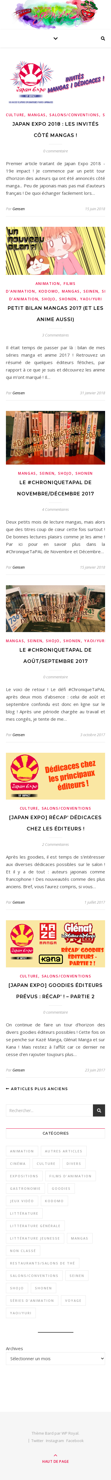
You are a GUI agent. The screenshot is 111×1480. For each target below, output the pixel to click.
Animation (48, 283)
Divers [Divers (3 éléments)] (74, 1163)
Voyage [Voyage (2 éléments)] (73, 1300)
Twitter (37, 1440)
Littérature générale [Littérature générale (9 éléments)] (35, 1226)
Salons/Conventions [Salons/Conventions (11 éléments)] (34, 1275)
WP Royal (70, 1433)
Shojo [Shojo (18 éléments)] (17, 1288)
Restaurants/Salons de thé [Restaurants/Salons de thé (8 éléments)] (42, 1263)
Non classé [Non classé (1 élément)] (23, 1250)
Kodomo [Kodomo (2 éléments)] (54, 1201)
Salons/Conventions (74, 114)
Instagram (55, 1440)
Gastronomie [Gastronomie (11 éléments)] (25, 1188)
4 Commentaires (55, 509)
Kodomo (48, 291)
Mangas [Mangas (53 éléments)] (80, 1238)
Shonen (68, 299)
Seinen (90, 291)
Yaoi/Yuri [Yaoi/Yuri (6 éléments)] (21, 1313)
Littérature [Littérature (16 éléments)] (24, 1213)
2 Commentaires (55, 844)
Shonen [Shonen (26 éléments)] (43, 1288)
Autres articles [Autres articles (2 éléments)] (64, 1151)
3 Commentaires (55, 335)
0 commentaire (55, 151)
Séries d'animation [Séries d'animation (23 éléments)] (32, 1300)
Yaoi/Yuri (91, 299)
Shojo (49, 299)
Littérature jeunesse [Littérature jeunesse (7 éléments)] (35, 1238)
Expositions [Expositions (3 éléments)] (24, 1176)
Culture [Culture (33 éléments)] (46, 1163)
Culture (15, 114)
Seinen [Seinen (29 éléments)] (77, 1275)
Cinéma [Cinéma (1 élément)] (18, 1163)
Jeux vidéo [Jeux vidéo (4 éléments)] (22, 1201)
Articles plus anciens (37, 1089)
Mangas (37, 114)
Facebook (75, 1440)
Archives (14, 1348)
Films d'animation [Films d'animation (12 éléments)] (70, 1176)
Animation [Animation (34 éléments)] (22, 1151)
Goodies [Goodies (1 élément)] (61, 1188)
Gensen (18, 208)
